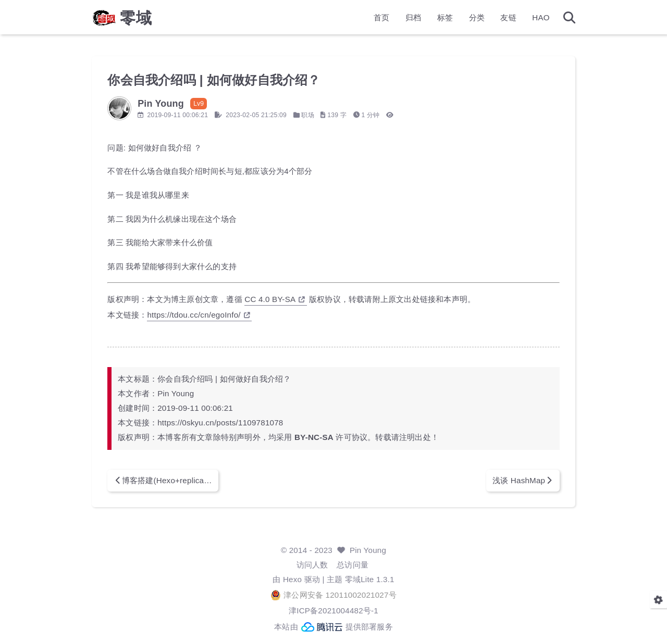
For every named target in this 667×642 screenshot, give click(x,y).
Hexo (292, 579)
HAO (541, 18)
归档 (413, 18)
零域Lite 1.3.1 (369, 579)
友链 (508, 18)
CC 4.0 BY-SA (274, 299)
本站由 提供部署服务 (333, 627)
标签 (445, 18)
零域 (136, 19)
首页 (381, 18)
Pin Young (368, 550)
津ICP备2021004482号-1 (333, 610)
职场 (307, 115)
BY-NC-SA (314, 437)
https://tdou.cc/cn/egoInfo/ (198, 314)
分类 (477, 18)
